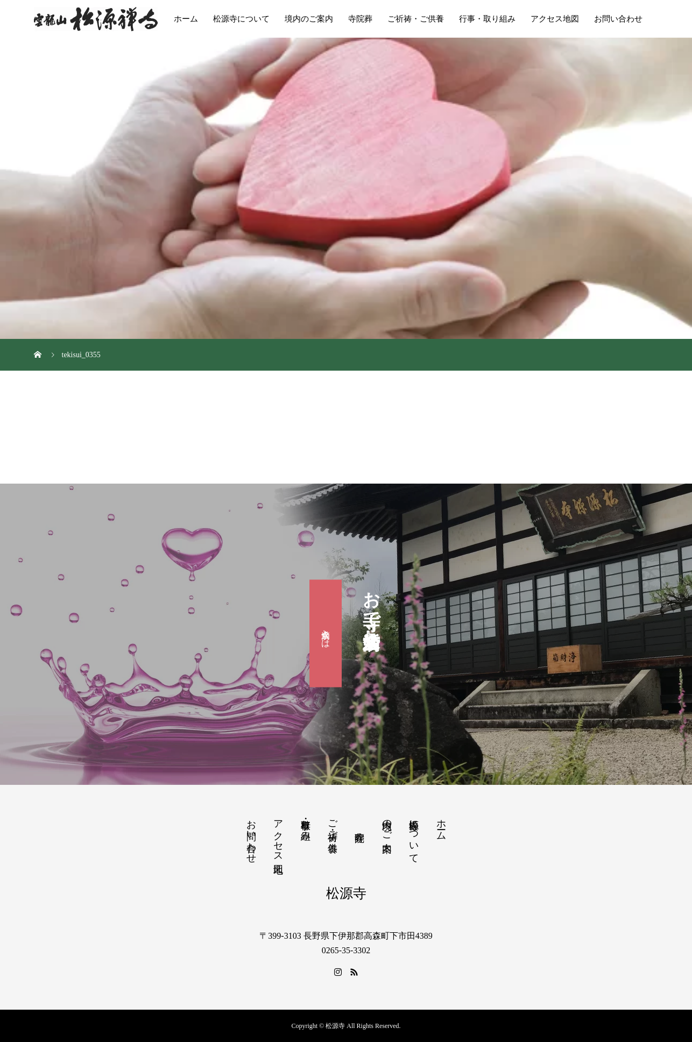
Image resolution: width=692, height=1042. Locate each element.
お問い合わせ (618, 19)
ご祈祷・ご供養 (415, 19)
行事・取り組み (487, 19)
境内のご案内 (309, 19)
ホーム (186, 19)
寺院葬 (360, 19)
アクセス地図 (555, 19)
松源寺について (241, 19)
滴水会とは (325, 633)
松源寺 (346, 893)
